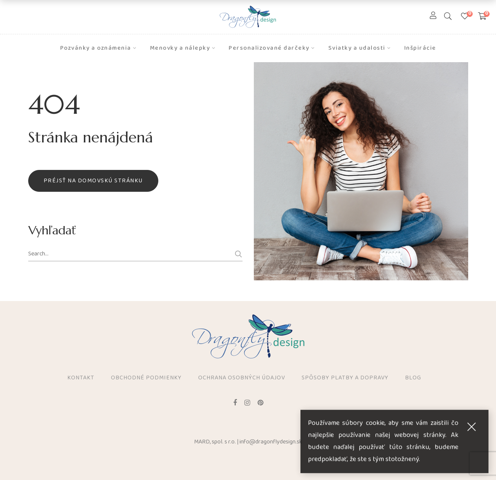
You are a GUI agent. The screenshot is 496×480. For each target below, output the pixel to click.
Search (237, 253)
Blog (413, 378)
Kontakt (80, 378)
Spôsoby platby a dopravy (345, 378)
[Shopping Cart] (482, 17)
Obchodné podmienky (146, 378)
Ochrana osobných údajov (241, 378)
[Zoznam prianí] (465, 17)
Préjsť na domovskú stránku (93, 181)
